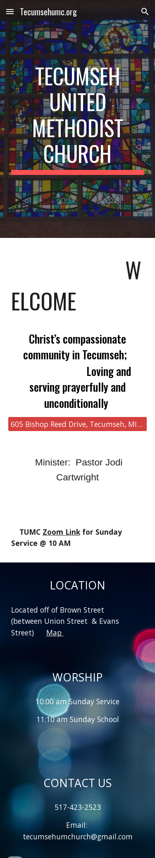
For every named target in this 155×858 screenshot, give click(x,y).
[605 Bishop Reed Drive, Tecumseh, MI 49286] (77, 424)
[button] (10, 11)
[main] (78, 119)
